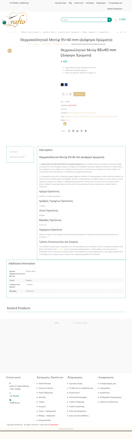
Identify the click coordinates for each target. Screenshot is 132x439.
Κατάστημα (90, 3)
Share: (63, 131)
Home (29, 44)
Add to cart (82, 94)
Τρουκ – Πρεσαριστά (47, 411)
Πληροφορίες (101, 3)
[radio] (62, 84)
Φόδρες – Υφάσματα (47, 416)
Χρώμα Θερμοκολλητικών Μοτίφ (72, 79)
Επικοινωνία (78, 3)
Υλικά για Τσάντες (46, 388)
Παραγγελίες (105, 388)
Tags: (62, 116)
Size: (62, 109)
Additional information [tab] (17, 157)
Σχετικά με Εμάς (60, 3)
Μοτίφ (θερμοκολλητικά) (61, 44)
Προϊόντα (36, 44)
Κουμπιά (42, 407)
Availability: (64, 105)
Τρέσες (41, 402)
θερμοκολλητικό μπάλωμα (104, 116)
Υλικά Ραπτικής (46, 44)
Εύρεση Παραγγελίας (114, 9)
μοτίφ (116, 116)
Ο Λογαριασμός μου (115, 3)
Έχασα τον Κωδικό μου (109, 402)
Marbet (68, 120)
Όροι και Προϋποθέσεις (79, 416)
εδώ (47, 237)
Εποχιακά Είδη (45, 420)
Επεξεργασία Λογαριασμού (111, 397)
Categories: (64, 113)
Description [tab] (14, 152)
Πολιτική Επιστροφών (78, 397)
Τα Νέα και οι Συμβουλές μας (81, 388)
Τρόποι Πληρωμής (76, 402)
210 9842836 (14, 3)
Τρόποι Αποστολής (77, 407)
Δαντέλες (42, 397)
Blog (70, 3)
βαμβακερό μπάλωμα (72, 116)
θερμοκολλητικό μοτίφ (87, 116)
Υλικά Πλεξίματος (46, 393)
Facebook (60, 249)
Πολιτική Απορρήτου (77, 411)
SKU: (62, 102)
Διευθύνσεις (105, 393)
